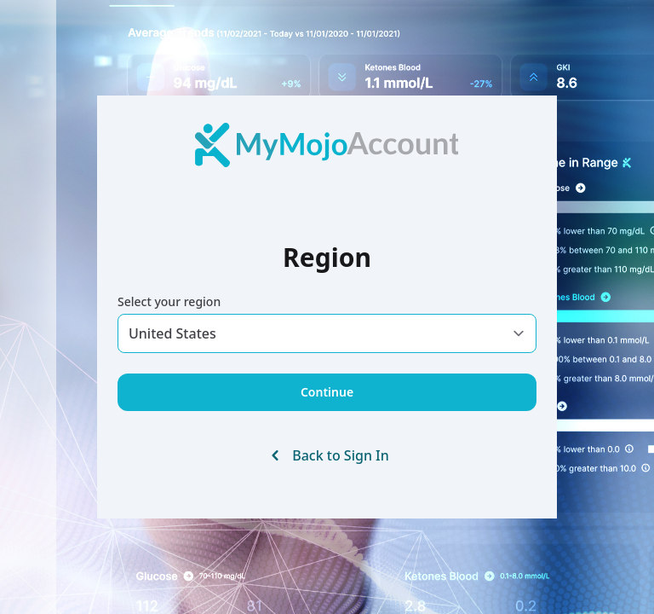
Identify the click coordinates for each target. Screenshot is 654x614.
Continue (327, 392)
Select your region (169, 301)
